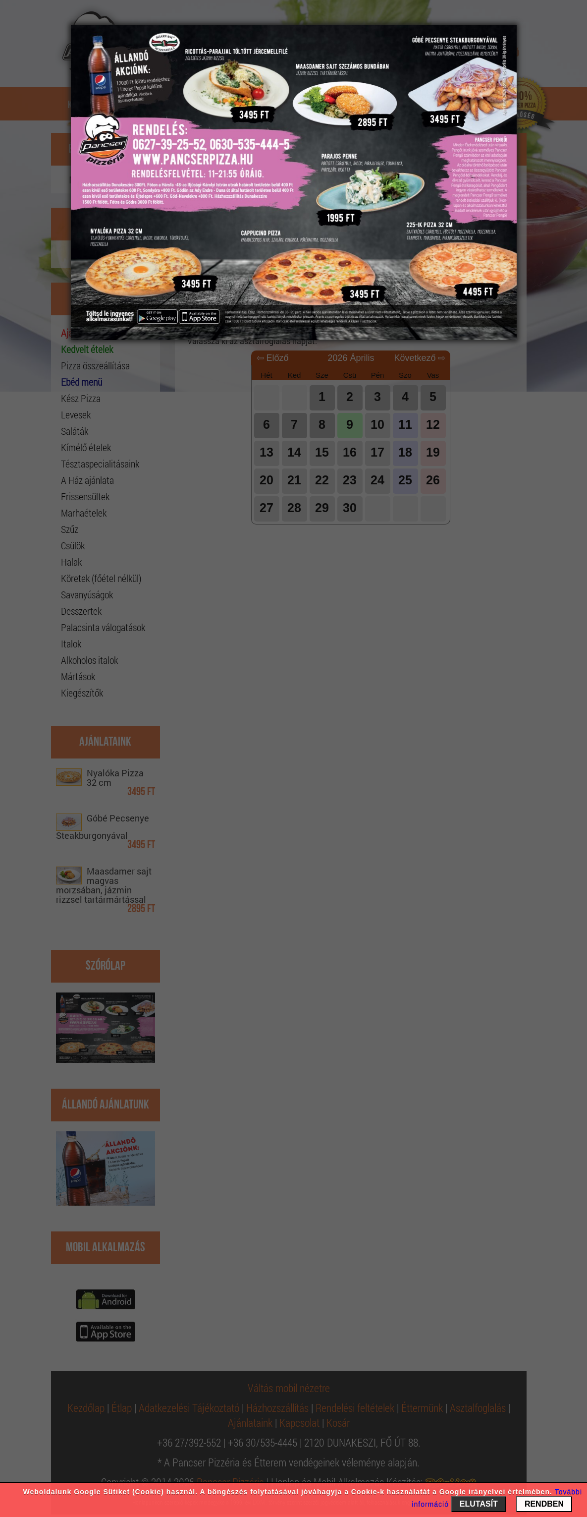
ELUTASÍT (479, 1504)
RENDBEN (544, 1504)
